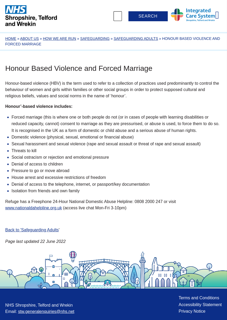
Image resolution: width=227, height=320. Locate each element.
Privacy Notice (192, 311)
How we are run (59, 38)
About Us (29, 38)
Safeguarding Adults (136, 38)
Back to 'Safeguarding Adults (32, 230)
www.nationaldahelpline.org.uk (33, 208)
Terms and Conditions (199, 298)
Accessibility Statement (200, 304)
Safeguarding (95, 38)
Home (10, 38)
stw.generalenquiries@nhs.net (46, 311)
